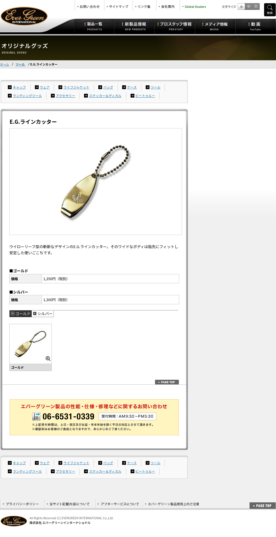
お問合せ (89, 5)
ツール (21, 64)
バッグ (108, 87)
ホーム (4, 64)
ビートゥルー (145, 95)
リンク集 (144, 5)
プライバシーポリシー (22, 504)
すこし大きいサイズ (248, 6)
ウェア (45, 87)
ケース (132, 87)
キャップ (19, 87)
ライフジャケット (76, 87)
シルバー (45, 313)
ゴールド (23, 313)
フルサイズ (255, 6)
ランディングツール (27, 95)
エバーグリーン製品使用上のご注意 (172, 504)
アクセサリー (65, 95)
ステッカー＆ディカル (105, 95)
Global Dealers (194, 5)
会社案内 (168, 5)
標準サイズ (241, 6)
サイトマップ (118, 5)
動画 (255, 26)
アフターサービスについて (119, 504)
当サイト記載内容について (69, 504)
